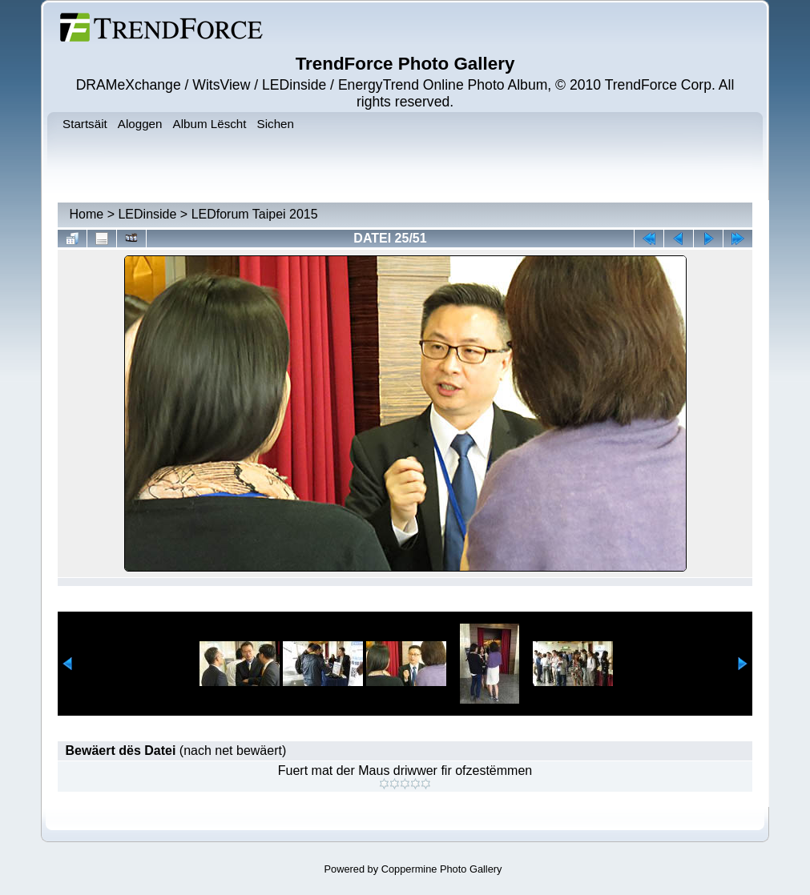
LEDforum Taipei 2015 (254, 214)
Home (87, 214)
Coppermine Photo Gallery (441, 869)
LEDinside (147, 214)
